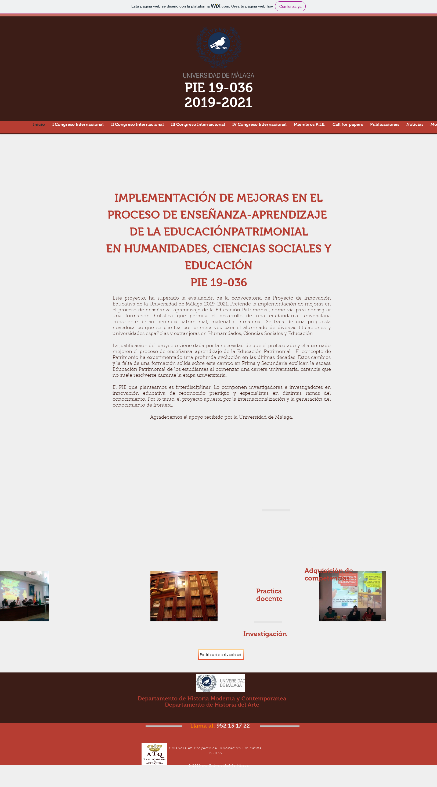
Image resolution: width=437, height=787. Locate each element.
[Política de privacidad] (221, 654)
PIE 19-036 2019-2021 (219, 95)
